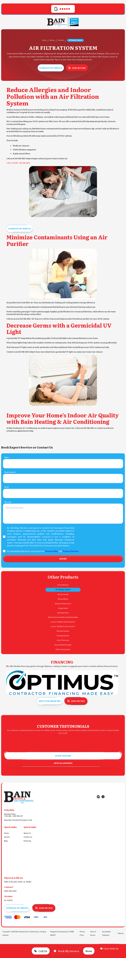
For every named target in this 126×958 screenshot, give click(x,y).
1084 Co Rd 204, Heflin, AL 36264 (17, 882)
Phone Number (10, 484)
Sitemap (121, 933)
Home (44, 40)
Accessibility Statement (106, 933)
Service (52, 40)
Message (7, 514)
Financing (27, 841)
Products (61, 40)
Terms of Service (70, 563)
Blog (6, 841)
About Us (27, 833)
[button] (88, 950)
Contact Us (28, 837)
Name (6, 469)
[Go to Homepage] (57, 22)
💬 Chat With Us (109, 948)
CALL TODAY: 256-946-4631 (18, 162)
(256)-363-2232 (10, 891)
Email (6, 499)
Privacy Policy (51, 563)
